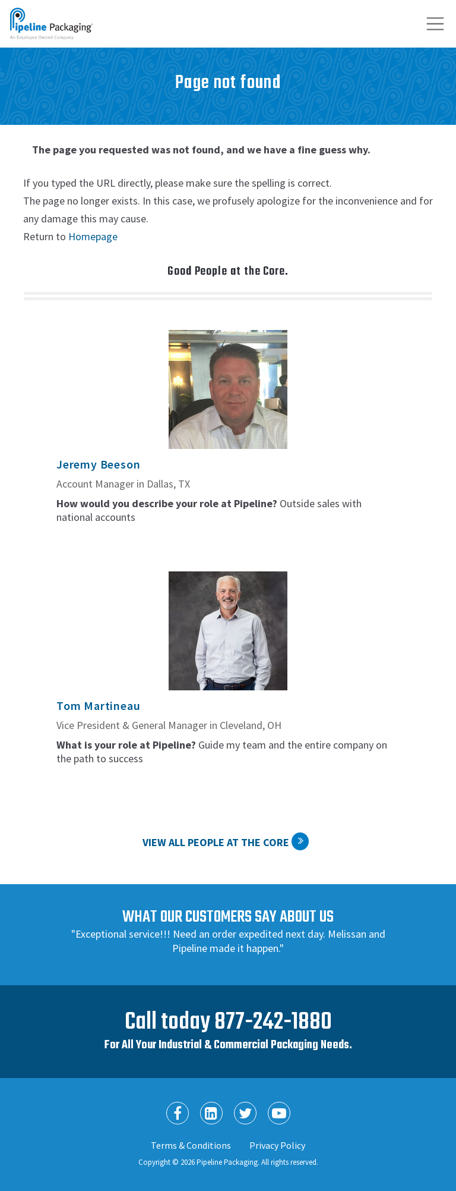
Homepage (93, 236)
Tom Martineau (98, 705)
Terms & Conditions (191, 1145)
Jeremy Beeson (98, 464)
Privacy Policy (277, 1145)
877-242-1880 (273, 1022)
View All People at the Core (215, 842)
